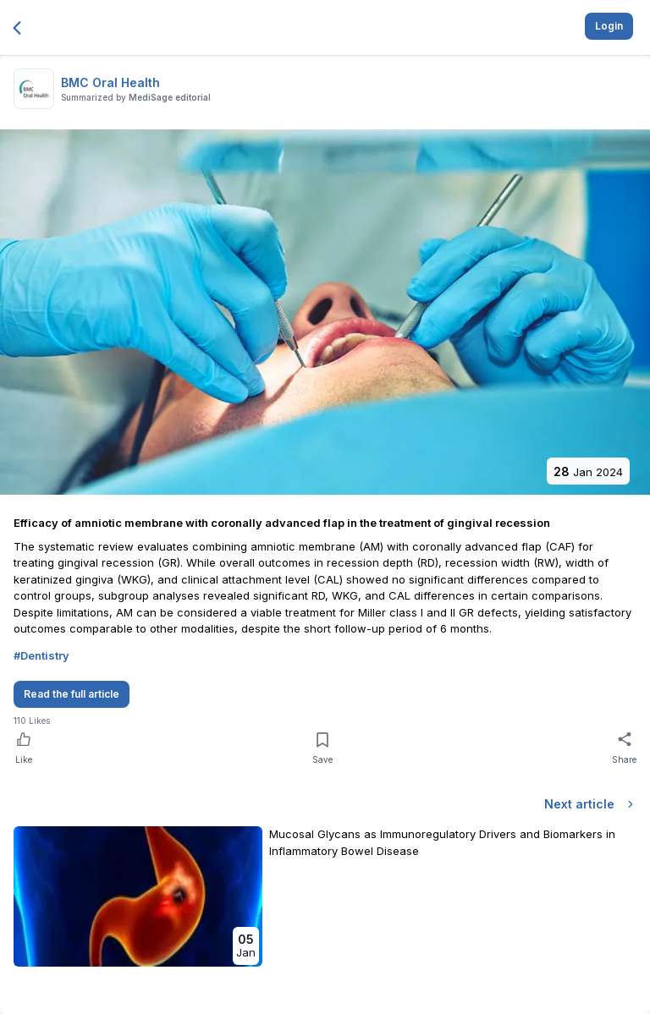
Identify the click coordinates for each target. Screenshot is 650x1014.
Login (609, 25)
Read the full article (71, 694)
